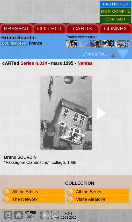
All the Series (89, 191)
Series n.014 (33, 63)
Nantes (85, 63)
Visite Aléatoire (91, 199)
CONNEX (115, 28)
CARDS (82, 28)
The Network (25, 199)
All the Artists (25, 191)
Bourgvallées (14, 43)
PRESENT (16, 28)
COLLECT (49, 28)
